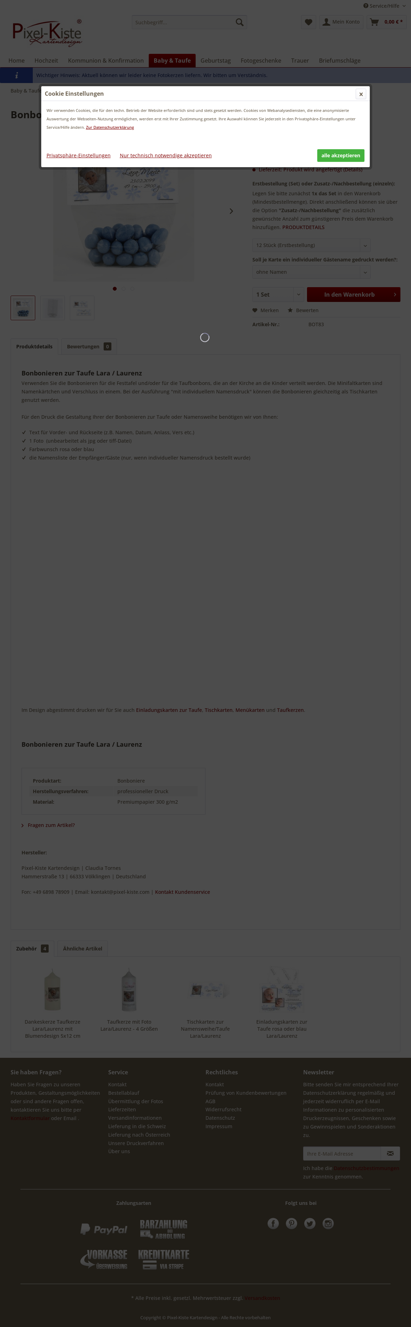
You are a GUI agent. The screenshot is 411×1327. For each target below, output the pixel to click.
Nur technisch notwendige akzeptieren (166, 155)
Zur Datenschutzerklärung (110, 127)
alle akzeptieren (340, 155)
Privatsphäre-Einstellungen (79, 155)
